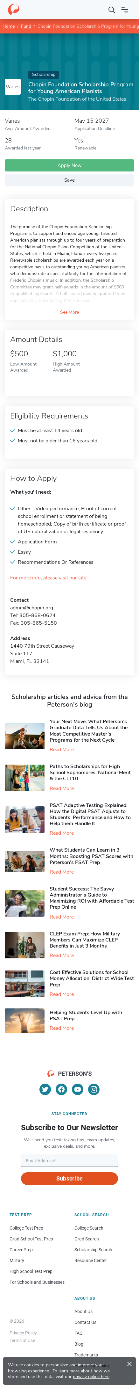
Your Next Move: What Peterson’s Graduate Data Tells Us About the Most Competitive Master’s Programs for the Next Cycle (89, 731)
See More (69, 312)
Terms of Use (22, 1340)
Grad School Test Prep (31, 1238)
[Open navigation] (124, 10)
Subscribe (69, 1178)
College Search (88, 1228)
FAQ (78, 1333)
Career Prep (21, 1249)
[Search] (112, 10)
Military (17, 1260)
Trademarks (86, 1354)
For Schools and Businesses (37, 1282)
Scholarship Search (93, 1249)
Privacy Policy (23, 1332)
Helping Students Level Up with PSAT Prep (86, 1015)
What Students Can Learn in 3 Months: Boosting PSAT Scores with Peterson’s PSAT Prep (91, 856)
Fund (26, 26)
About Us (83, 1311)
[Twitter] (45, 1089)
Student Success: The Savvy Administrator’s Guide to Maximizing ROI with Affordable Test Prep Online (92, 898)
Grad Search (86, 1238)
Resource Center (90, 1260)
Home (9, 26)
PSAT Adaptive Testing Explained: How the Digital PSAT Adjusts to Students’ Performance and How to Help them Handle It (90, 814)
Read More (62, 749)
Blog (78, 1344)
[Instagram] (94, 1089)
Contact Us (85, 1322)
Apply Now (70, 165)
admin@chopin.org (31, 607)
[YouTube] (77, 1089)
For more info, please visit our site (48, 578)
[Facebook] (61, 1089)
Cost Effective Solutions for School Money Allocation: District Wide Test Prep (92, 978)
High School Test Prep (31, 1271)
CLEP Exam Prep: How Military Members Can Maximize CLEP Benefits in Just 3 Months (85, 939)
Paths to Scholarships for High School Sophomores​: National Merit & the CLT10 (90, 772)
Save (69, 180)
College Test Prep (26, 1228)
